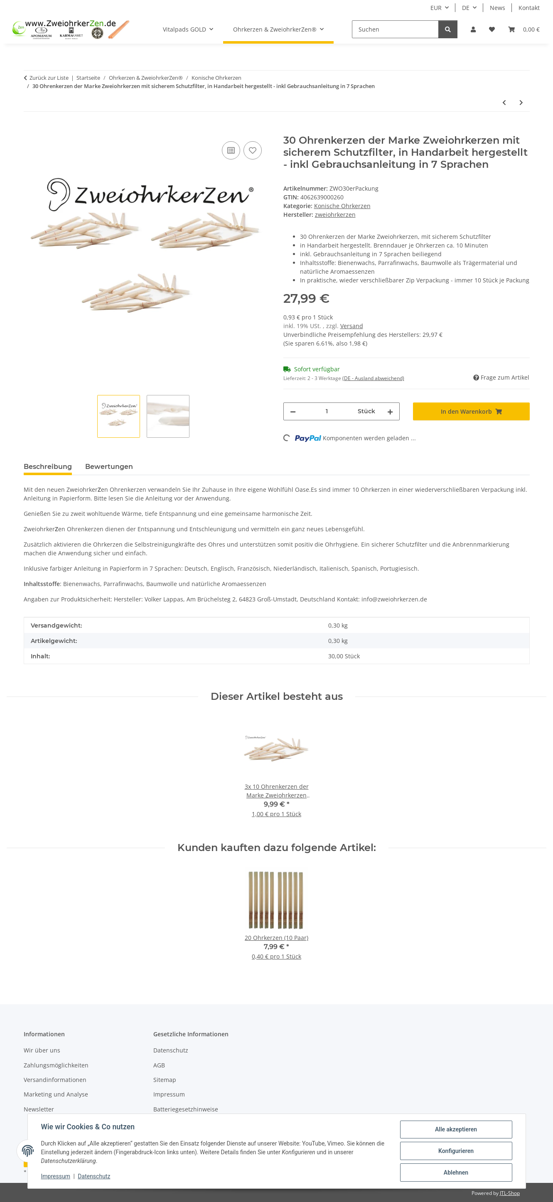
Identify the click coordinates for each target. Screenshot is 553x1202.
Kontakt (529, 8)
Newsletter (39, 1109)
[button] (473, 29)
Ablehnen (456, 1172)
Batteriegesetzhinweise (185, 1109)
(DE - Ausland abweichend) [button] (373, 378)
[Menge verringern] (293, 411)
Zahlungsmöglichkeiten (56, 1065)
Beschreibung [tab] (48, 467)
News (497, 8)
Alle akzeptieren (456, 1129)
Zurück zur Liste (49, 77)
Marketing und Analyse (56, 1094)
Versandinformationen (55, 1080)
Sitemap (164, 1080)
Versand (351, 326)
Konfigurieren (456, 1151)
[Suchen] (395, 29)
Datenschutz (94, 1176)
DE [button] (465, 8)
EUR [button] (436, 8)
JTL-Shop (510, 1193)
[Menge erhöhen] (390, 411)
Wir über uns (42, 1050)
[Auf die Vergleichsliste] (231, 150)
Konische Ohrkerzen (342, 206)
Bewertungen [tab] (109, 467)
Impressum (55, 1176)
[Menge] (327, 411)
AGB (159, 1065)
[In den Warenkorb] (30, 130)
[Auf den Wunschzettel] (252, 150)
